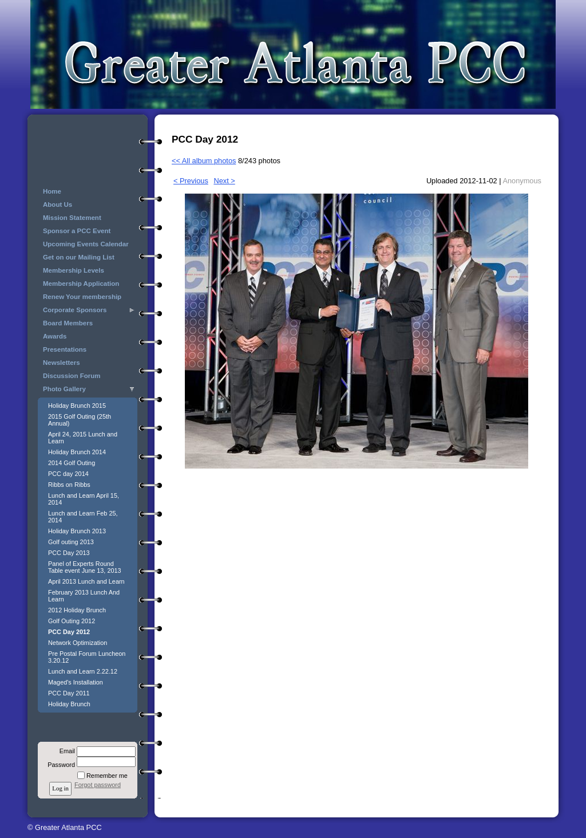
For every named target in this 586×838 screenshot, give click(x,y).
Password (59, 764)
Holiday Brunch (69, 704)
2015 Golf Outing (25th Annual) (79, 420)
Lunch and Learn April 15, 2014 (83, 499)
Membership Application (81, 283)
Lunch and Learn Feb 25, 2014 (83, 517)
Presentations (64, 349)
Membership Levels (73, 270)
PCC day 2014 (68, 473)
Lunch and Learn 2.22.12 (82, 671)
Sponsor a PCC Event (76, 230)
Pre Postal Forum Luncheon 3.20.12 (86, 657)
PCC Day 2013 (69, 552)
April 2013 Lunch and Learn (86, 581)
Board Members (68, 323)
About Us (57, 204)
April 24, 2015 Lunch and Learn (82, 437)
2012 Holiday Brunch (77, 610)
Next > (224, 180)
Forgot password (97, 784)
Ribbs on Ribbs (69, 484)
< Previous (190, 180)
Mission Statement (72, 217)
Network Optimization (77, 642)
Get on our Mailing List (78, 257)
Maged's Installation (75, 682)
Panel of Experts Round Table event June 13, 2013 (84, 567)
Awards (54, 336)
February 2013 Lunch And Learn (84, 596)
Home (52, 191)
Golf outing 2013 (71, 541)
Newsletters (61, 362)
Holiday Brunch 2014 (77, 451)
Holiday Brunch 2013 (77, 531)
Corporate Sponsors (74, 309)
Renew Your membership (82, 296)
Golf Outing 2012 (71, 620)
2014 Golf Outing (71, 462)
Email (65, 750)
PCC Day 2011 (69, 693)
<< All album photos (204, 160)
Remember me (107, 775)
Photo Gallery (64, 388)
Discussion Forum (71, 375)
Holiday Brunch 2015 (77, 405)
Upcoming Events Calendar (86, 244)
